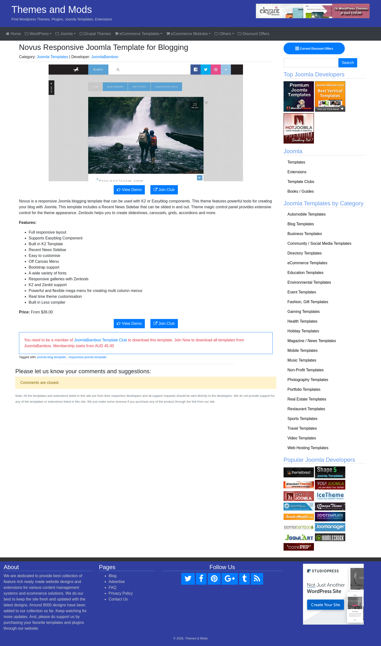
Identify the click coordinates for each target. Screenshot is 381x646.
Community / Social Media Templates (319, 243)
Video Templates (301, 438)
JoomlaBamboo (104, 57)
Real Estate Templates (306, 399)
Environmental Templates (309, 282)
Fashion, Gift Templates (307, 302)
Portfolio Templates (303, 389)
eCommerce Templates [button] (137, 34)
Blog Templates (300, 224)
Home (13, 34)
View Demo (129, 190)
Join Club (164, 190)
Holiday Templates (303, 331)
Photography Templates (307, 380)
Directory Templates (304, 253)
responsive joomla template (87, 357)
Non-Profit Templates (305, 370)
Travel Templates (302, 428)
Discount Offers (253, 34)
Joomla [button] (64, 34)
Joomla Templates (52, 57)
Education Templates (305, 273)
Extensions (296, 172)
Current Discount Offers (314, 48)
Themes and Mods (51, 9)
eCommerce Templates (307, 263)
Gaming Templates (303, 311)
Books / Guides (300, 191)
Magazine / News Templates (311, 341)
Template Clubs (300, 182)
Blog (112, 576)
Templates (296, 162)
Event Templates (301, 292)
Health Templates (302, 321)
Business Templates (304, 234)
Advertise (117, 582)
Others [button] (223, 34)
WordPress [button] (37, 34)
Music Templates (301, 360)
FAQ (112, 587)
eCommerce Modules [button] (187, 34)
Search (348, 63)
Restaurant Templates (306, 409)
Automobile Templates (306, 214)
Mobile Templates (302, 350)
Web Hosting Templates (307, 448)
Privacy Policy (121, 593)
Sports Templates (302, 419)
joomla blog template (51, 357)
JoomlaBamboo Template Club (100, 340)
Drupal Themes (95, 34)
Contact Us (118, 599)
